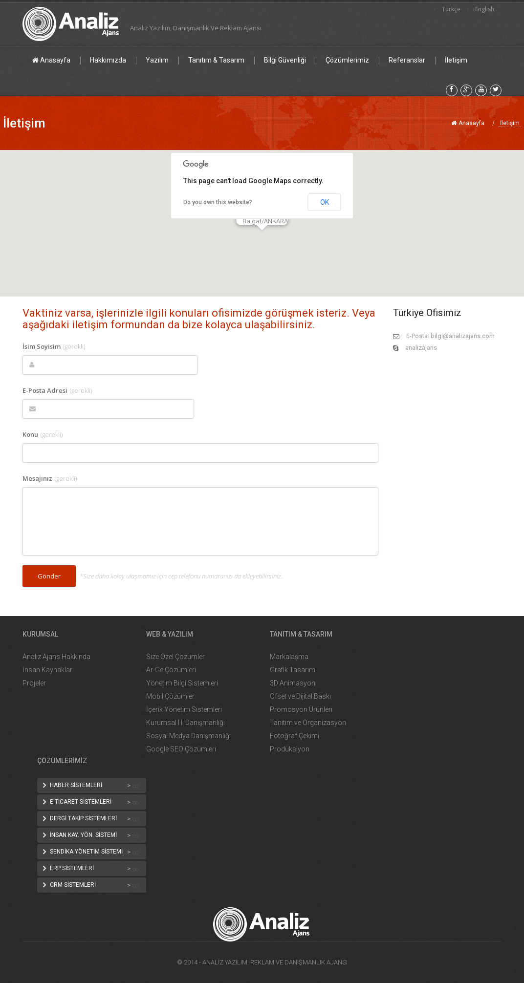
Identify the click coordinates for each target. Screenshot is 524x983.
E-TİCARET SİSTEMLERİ (80, 801)
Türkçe (451, 9)
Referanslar (407, 60)
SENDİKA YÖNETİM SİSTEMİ (86, 851)
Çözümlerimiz (347, 60)
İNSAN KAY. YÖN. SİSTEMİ (83, 835)
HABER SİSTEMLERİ (76, 785)
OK (324, 202)
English (484, 9)
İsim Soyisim (53, 346)
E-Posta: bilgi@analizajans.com (450, 336)
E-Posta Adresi (57, 390)
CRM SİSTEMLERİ (73, 884)
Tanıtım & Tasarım (216, 60)
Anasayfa (51, 60)
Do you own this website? (217, 202)
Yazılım (157, 60)
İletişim (456, 60)
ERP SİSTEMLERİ (72, 868)
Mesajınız (49, 478)
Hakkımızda (108, 60)
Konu (42, 434)
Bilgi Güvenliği (285, 60)
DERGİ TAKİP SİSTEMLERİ (83, 818)
